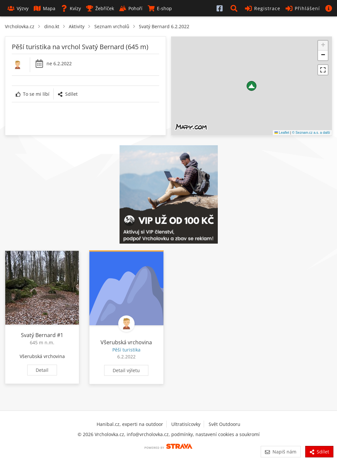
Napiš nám (280, 452)
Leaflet (281, 132)
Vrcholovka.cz (19, 26)
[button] (235, 8)
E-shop (160, 8)
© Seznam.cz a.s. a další (311, 132)
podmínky (182, 434)
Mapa (44, 8)
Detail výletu (126, 370)
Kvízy (71, 8)
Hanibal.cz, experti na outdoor (130, 424)
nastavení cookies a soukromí (228, 434)
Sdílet (67, 94)
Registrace (262, 8)
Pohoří (130, 8)
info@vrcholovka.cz (148, 434)
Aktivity (76, 26)
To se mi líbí (32, 94)
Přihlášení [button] (303, 8)
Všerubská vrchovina (42, 356)
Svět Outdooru (224, 424)
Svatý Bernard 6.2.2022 (164, 26)
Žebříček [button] (100, 8)
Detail (42, 370)
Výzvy (18, 8)
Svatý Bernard (38, 335)
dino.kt (51, 26)
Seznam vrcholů (111, 26)
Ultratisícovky (185, 424)
